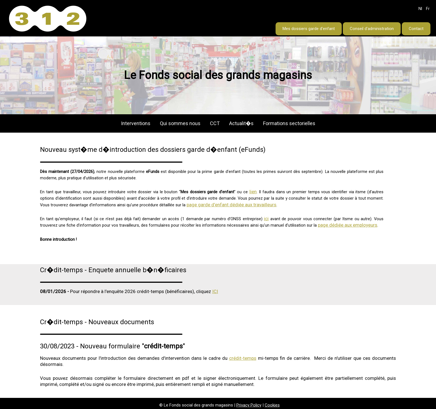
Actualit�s (241, 123)
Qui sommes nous (180, 123)
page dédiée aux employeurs (347, 225)
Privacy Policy (248, 405)
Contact (416, 28)
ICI (215, 291)
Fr (428, 8)
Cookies (272, 405)
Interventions (135, 123)
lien (253, 191)
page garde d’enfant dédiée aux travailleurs (231, 204)
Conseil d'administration (372, 28)
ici (266, 218)
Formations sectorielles (289, 123)
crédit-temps (242, 358)
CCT (215, 123)
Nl (420, 8)
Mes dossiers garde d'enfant (309, 28)
